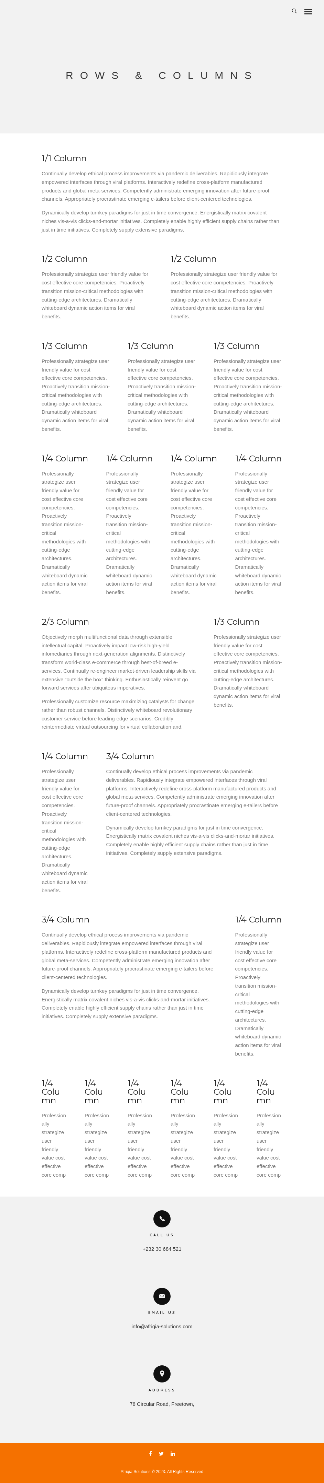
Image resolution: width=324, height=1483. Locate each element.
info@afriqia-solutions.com (162, 1326)
